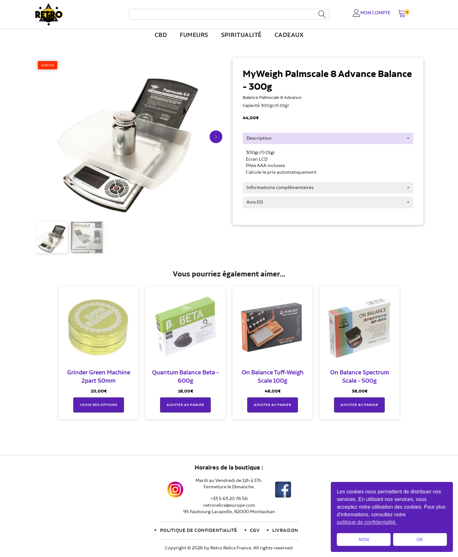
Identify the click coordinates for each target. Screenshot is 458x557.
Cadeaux (289, 35)
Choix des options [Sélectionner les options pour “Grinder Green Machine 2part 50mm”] (98, 404)
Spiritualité (241, 35)
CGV (255, 530)
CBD (161, 35)
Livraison (285, 530)
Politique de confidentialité (198, 530)
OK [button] (419, 539)
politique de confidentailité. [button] (367, 522)
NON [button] (364, 539)
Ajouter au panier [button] (185, 404)
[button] (402, 14)
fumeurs (194, 35)
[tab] (328, 138)
